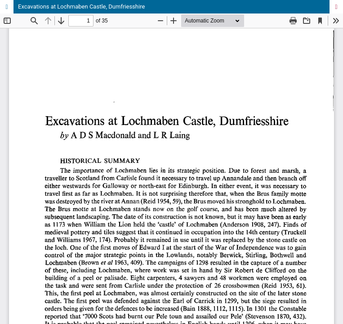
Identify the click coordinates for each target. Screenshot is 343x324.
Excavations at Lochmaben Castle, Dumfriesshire (81, 6)
